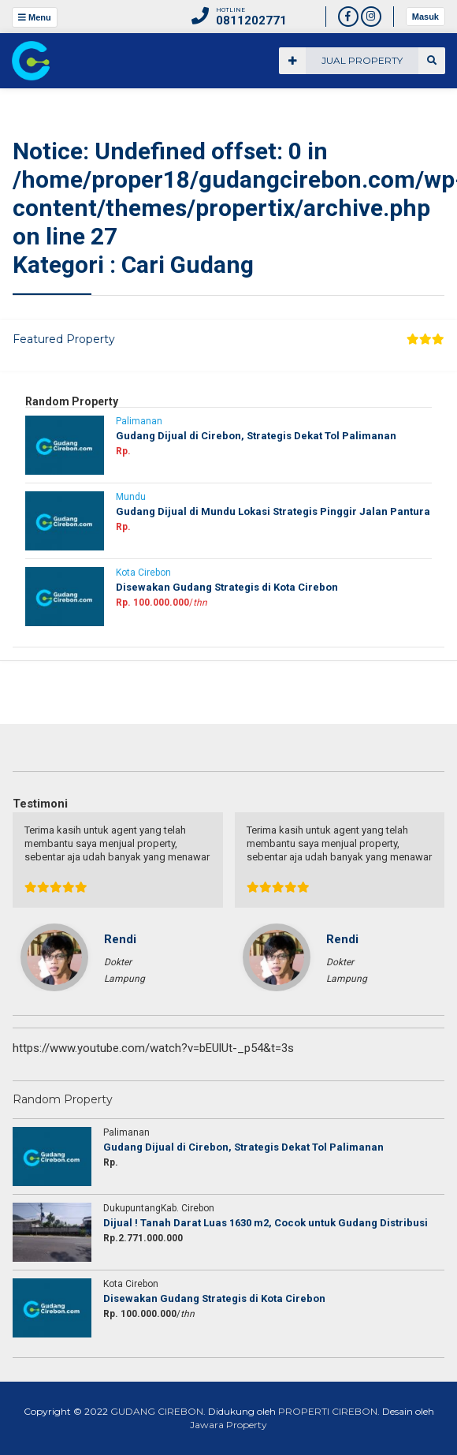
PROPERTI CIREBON (327, 1411)
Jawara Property (228, 1425)
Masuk (425, 16)
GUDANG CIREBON (156, 1411)
